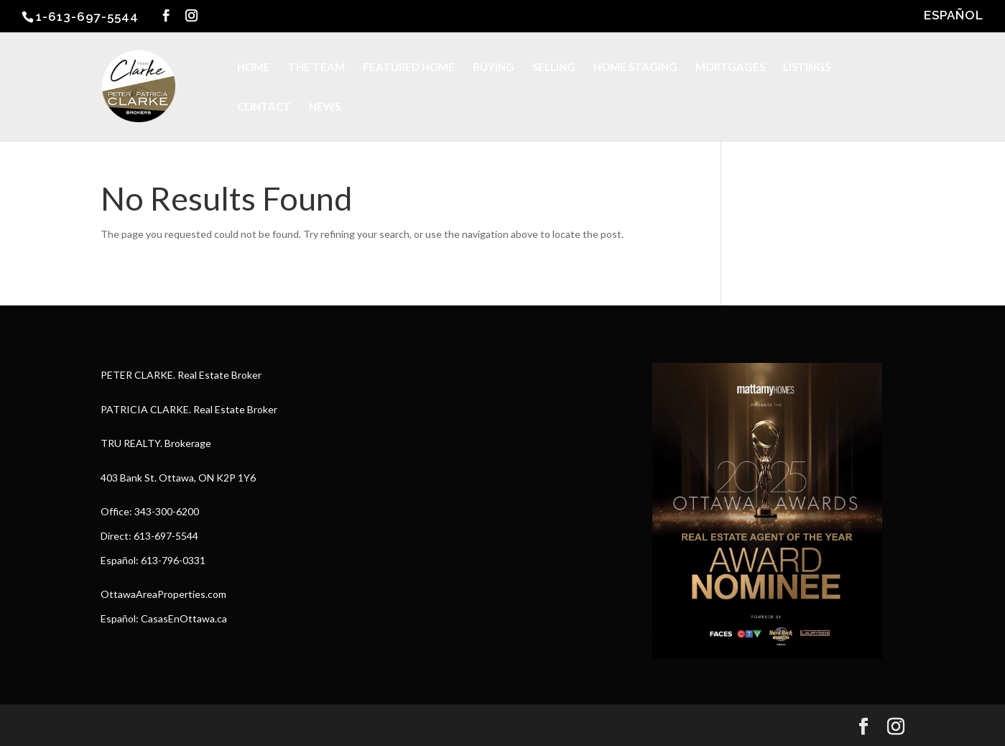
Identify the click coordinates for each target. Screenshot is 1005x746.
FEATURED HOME (409, 67)
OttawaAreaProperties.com (163, 594)
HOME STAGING (635, 67)
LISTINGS (806, 67)
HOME (253, 67)
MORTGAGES (730, 67)
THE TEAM (316, 67)
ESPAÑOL (953, 15)
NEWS (325, 107)
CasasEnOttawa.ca (184, 618)
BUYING (493, 67)
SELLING (553, 67)
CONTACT (264, 107)
